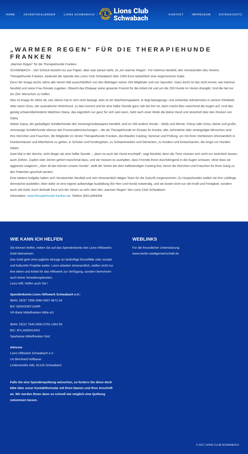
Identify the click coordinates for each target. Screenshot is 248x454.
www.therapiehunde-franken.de (48, 195)
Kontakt (176, 14)
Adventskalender (39, 14)
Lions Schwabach (79, 14)
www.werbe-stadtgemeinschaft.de (155, 253)
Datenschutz (230, 14)
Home (10, 14)
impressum (201, 14)
